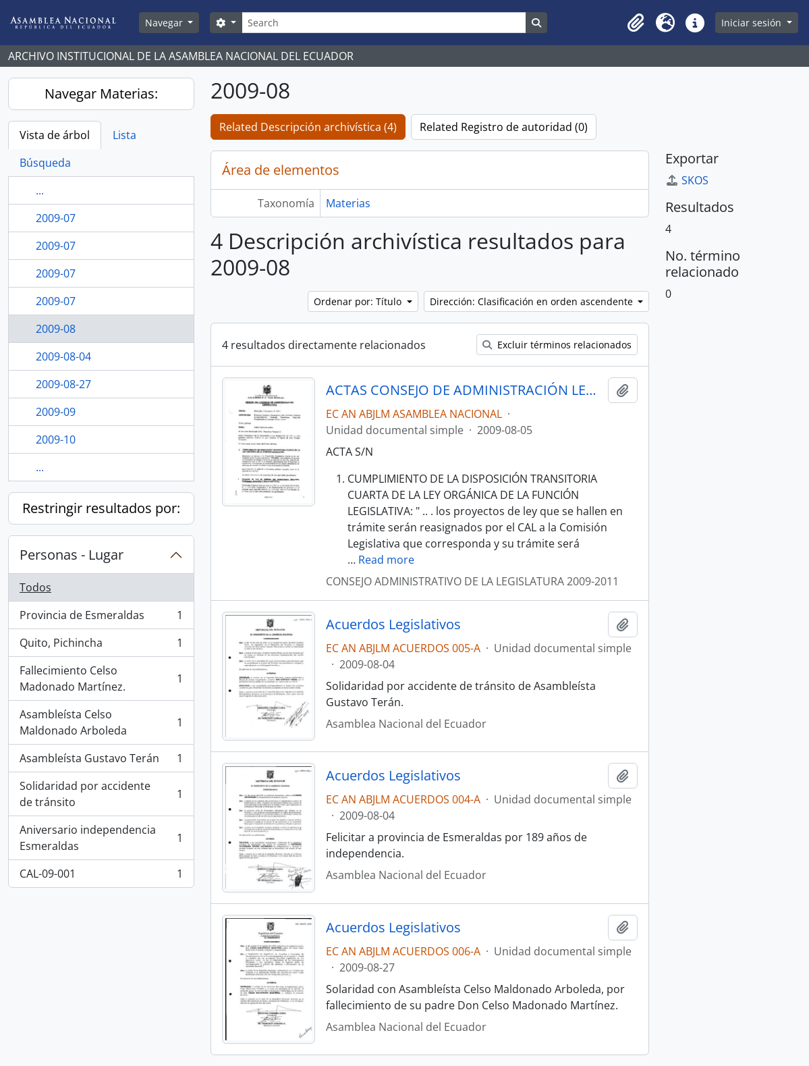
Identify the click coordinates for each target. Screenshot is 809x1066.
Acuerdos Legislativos (393, 624)
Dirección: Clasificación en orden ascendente (533, 301)
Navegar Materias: (101, 93)
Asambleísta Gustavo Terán (101, 761)
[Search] (384, 22)
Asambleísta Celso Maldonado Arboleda (101, 722)
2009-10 (56, 439)
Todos (35, 587)
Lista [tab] (124, 135)
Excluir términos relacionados (557, 344)
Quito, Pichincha (101, 646)
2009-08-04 (63, 356)
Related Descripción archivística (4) (308, 126)
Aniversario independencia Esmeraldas (101, 837)
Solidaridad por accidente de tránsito (101, 793)
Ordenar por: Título (359, 301)
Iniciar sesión (752, 22)
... (40, 190)
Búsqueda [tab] (45, 162)
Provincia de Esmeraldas (101, 618)
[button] (635, 23)
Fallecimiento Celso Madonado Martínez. (101, 678)
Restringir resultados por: (101, 508)
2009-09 (56, 411)
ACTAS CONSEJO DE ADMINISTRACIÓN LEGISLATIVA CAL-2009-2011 (464, 390)
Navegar (165, 22)
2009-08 (56, 328)
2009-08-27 (63, 384)
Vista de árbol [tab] (55, 135)
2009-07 (56, 218)
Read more (386, 559)
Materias (348, 203)
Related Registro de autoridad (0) (504, 126)
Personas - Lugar (71, 554)
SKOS (686, 180)
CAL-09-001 (101, 876)
